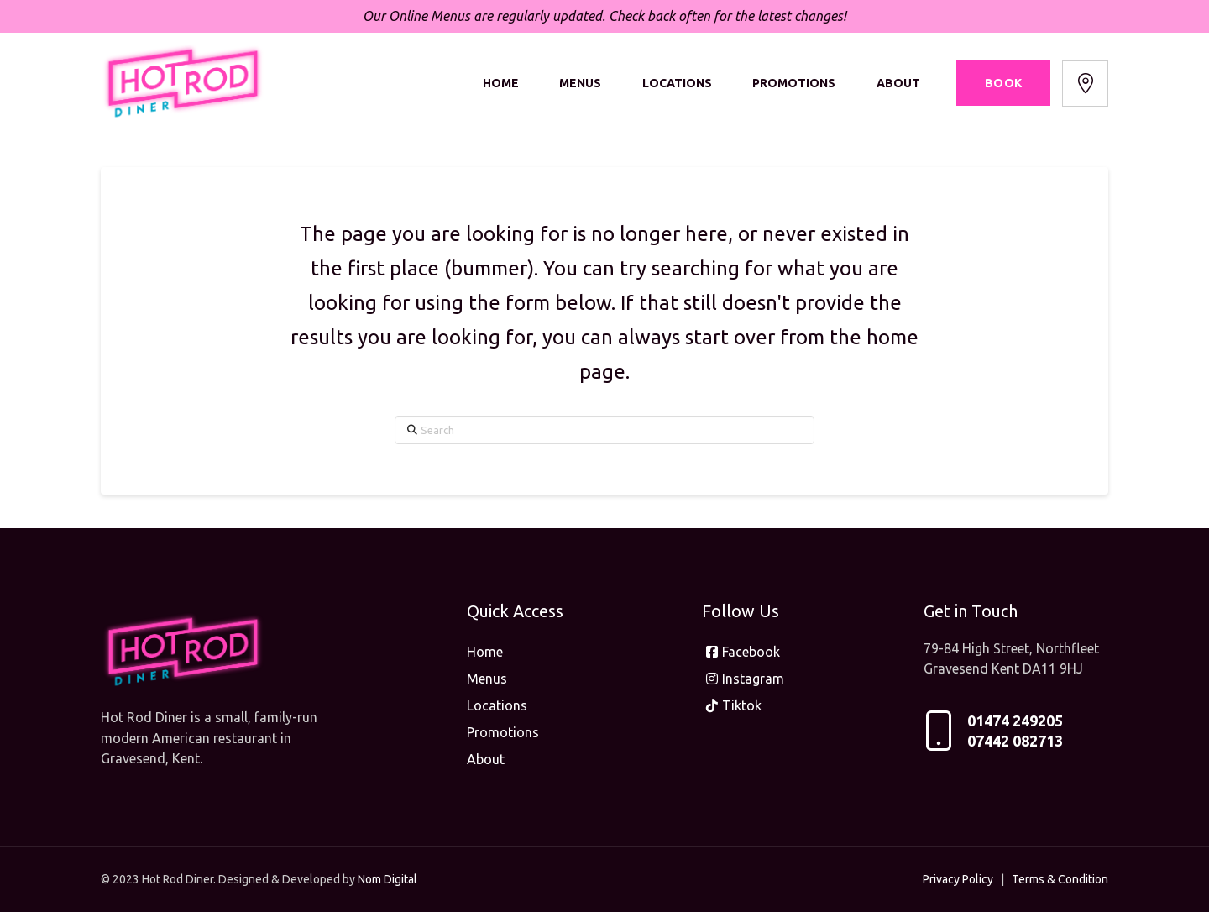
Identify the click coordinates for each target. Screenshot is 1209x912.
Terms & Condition (1060, 879)
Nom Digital (387, 879)
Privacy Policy (958, 879)
